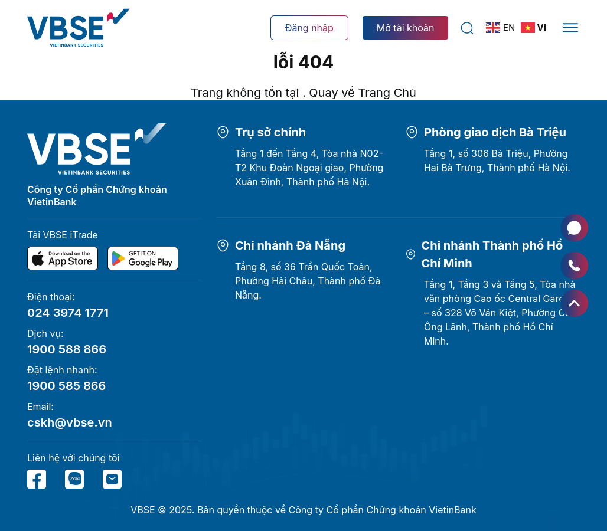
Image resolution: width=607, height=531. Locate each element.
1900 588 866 (66, 349)
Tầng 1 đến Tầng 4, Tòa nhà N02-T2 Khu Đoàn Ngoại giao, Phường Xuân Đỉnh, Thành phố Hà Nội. (309, 168)
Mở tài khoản (406, 28)
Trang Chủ (387, 93)
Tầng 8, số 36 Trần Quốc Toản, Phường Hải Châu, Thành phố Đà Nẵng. (308, 281)
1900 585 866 (66, 386)
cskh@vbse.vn (69, 422)
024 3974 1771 (68, 313)
